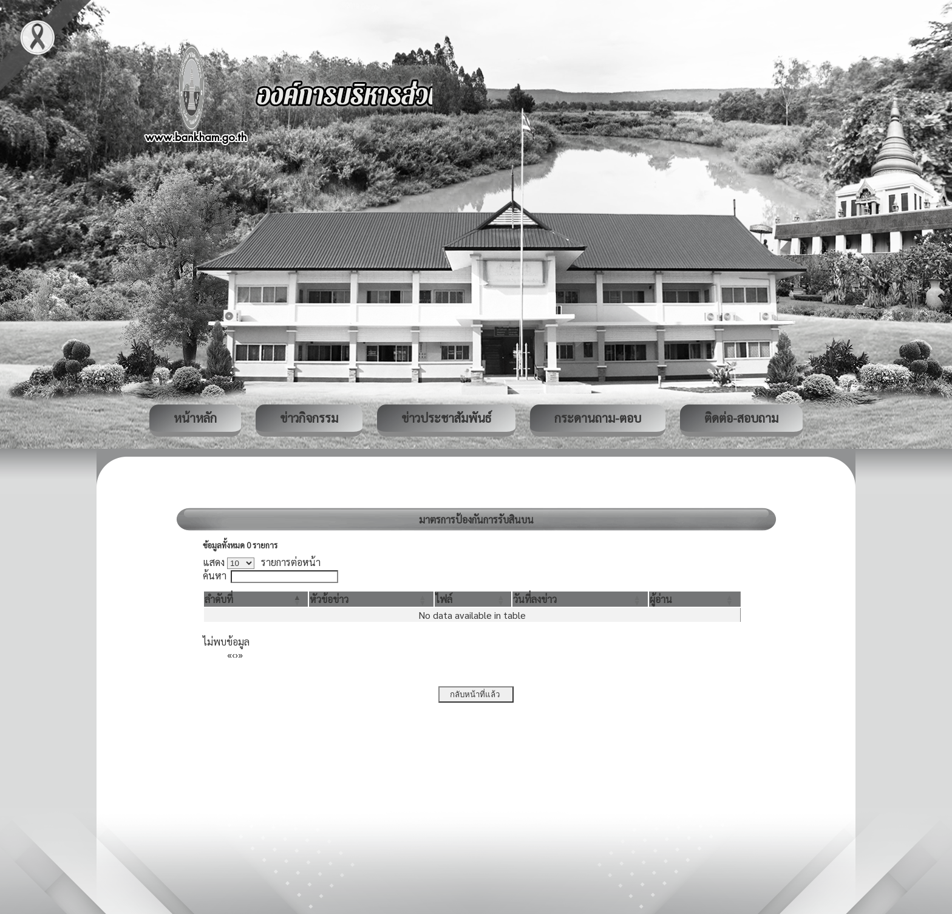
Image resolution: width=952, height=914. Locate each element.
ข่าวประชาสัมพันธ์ (446, 418)
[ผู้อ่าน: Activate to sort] (695, 599)
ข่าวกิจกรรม (309, 418)
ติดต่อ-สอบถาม (741, 418)
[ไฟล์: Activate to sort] (473, 599)
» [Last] (240, 654)
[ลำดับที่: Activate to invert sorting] (256, 599)
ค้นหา (214, 575)
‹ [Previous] (233, 654)
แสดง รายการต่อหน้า (262, 562)
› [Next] (236, 654)
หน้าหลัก (195, 418)
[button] (219, 599)
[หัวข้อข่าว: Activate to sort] (371, 599)
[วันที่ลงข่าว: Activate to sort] (579, 599)
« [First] (229, 654)
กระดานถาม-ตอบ (597, 418)
